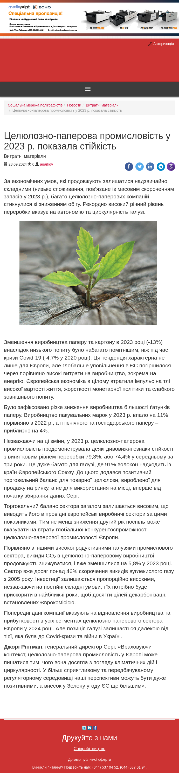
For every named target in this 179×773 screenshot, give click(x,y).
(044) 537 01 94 (133, 767)
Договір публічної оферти (89, 759)
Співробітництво (89, 748)
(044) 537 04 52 (105, 767)
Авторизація (163, 44)
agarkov (46, 164)
